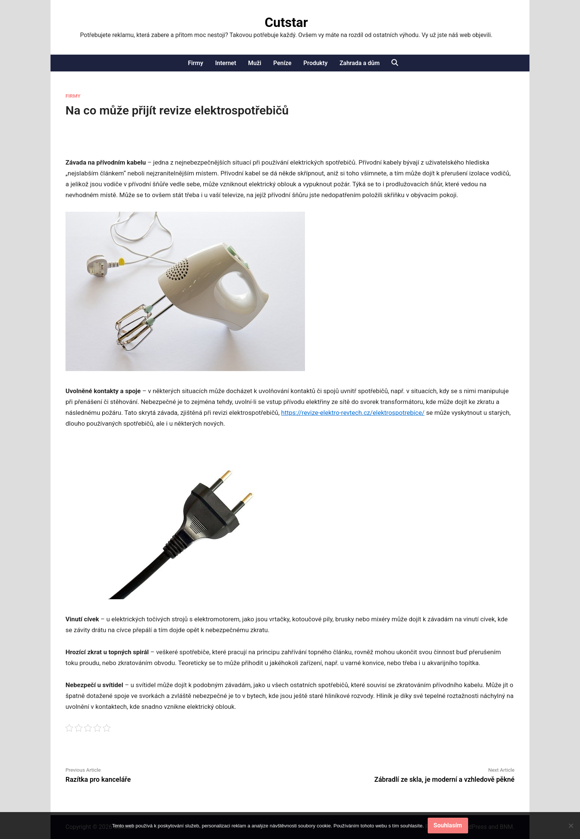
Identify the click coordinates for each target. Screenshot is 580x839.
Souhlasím (448, 825)
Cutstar (286, 22)
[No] (570, 825)
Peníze (282, 63)
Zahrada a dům (359, 63)
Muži (254, 63)
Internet (225, 63)
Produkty (315, 63)
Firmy (195, 63)
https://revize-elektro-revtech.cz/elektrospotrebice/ (352, 412)
